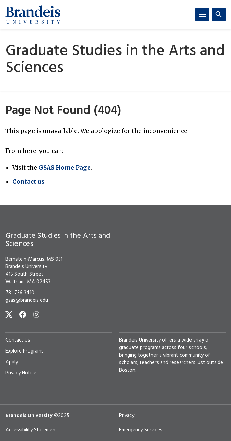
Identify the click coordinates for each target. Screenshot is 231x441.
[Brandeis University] (32, 14)
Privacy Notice (20, 373)
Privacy (126, 416)
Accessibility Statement (31, 430)
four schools (192, 348)
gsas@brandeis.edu (26, 300)
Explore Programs (24, 351)
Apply (11, 362)
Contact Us (17, 340)
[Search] (219, 14)
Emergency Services (140, 430)
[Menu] (202, 14)
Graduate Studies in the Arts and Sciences (115, 60)
